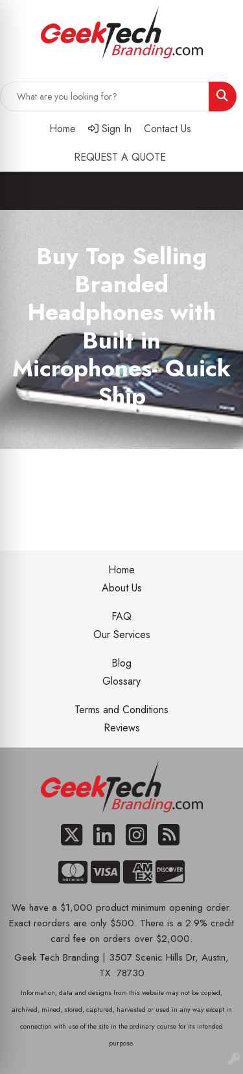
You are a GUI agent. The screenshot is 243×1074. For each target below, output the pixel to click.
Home (121, 569)
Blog (121, 663)
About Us (122, 587)
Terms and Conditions (121, 709)
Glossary (121, 681)
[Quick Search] (104, 96)
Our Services (121, 634)
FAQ (121, 616)
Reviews (122, 727)
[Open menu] (217, 191)
